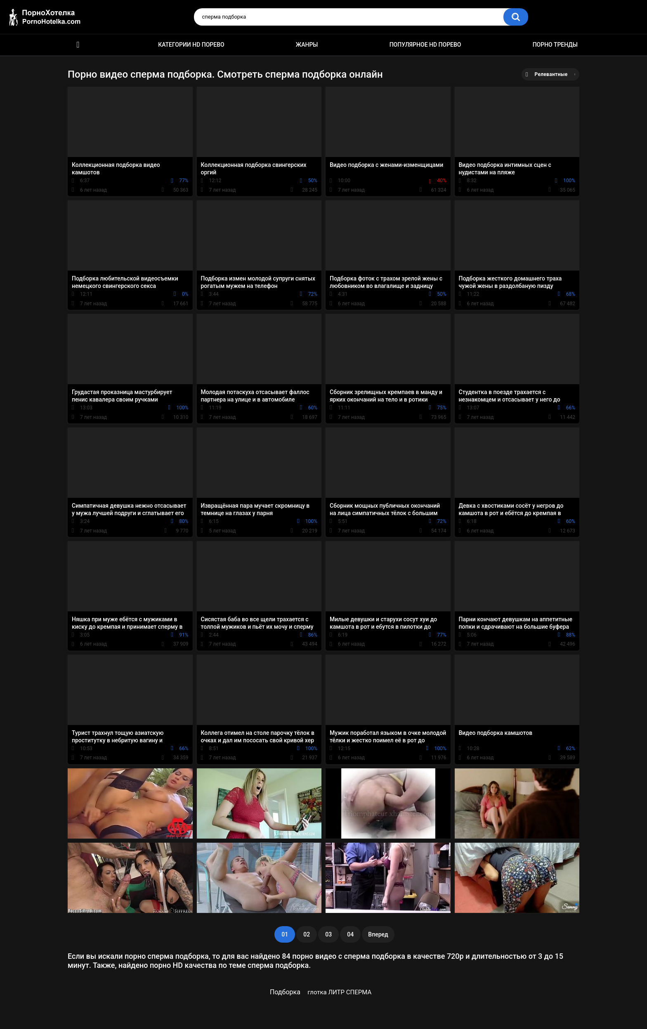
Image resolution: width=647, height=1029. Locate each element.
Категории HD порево (191, 44)
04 (350, 934)
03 (328, 934)
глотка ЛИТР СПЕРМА (339, 992)
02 (306, 934)
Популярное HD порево (425, 44)
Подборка (285, 992)
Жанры (307, 44)
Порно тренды (555, 44)
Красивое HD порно (78, 44)
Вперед (378, 934)
